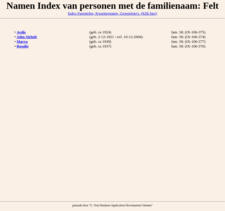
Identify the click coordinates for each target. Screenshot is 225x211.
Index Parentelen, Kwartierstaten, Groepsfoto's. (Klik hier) (112, 13)
